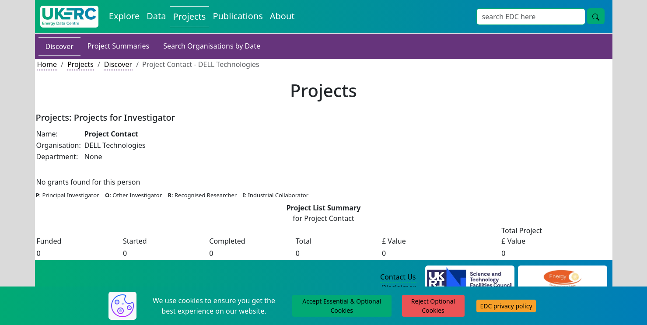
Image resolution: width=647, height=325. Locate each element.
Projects (189, 16)
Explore (124, 16)
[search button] (596, 16)
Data (156, 16)
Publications (237, 16)
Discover (59, 46)
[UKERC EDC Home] (69, 16)
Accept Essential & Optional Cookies (341, 306)
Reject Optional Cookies (433, 306)
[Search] (530, 16)
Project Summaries (118, 46)
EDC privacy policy (506, 306)
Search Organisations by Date (211, 46)
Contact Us (398, 277)
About (282, 16)
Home (47, 64)
